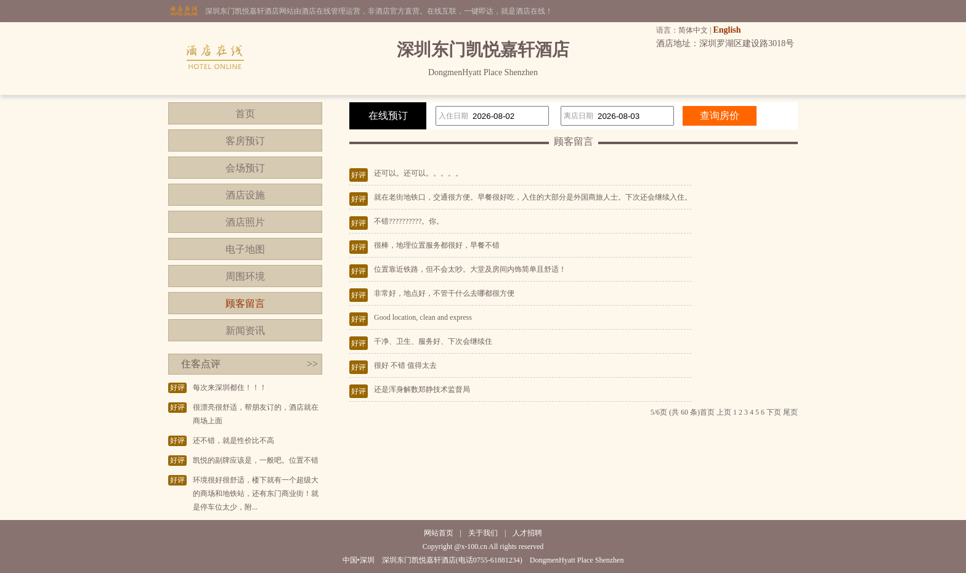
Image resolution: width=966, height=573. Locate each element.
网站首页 (438, 533)
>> (312, 364)
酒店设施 (245, 195)
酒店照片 (245, 222)
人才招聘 (527, 533)
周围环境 (245, 276)
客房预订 (245, 141)
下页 (773, 412)
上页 (723, 412)
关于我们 (483, 533)
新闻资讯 (245, 330)
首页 (245, 113)
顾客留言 (245, 303)
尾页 (790, 412)
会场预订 (245, 168)
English (727, 30)
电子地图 (245, 249)
